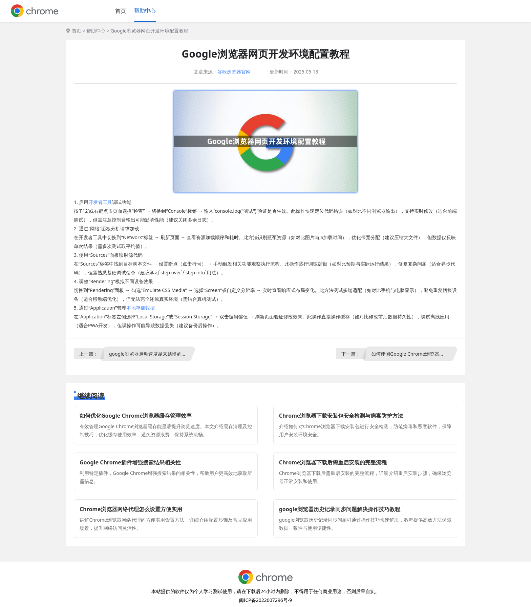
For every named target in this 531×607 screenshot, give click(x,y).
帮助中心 (145, 10)
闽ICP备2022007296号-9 (265, 600)
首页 (120, 11)
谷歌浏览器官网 (234, 71)
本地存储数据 (140, 308)
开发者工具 (100, 202)
